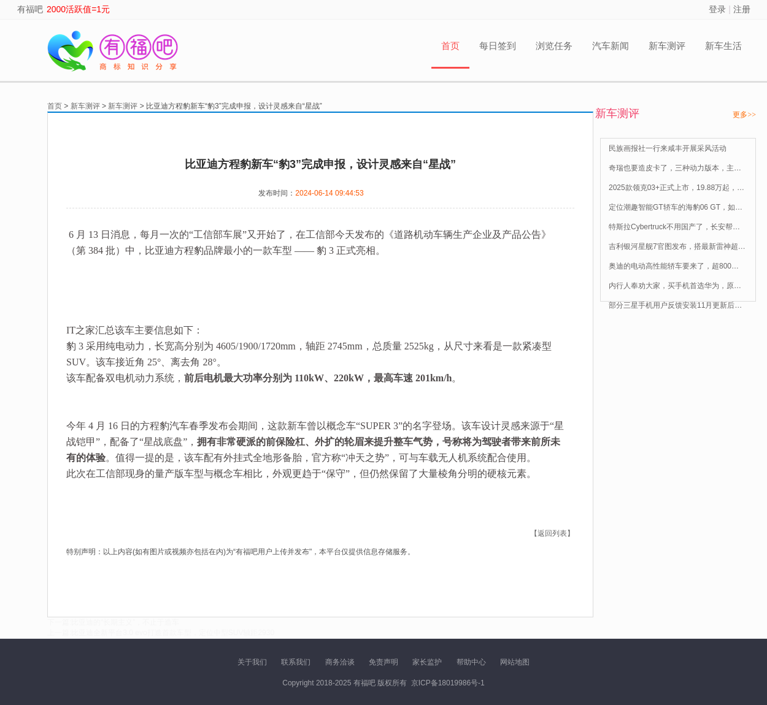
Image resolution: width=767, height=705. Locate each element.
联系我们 (295, 662)
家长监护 (427, 662)
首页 (450, 45)
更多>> (744, 114)
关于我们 (252, 662)
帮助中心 (471, 662)
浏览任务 (554, 45)
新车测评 (667, 45)
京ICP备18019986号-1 (448, 683)
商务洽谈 (340, 662)
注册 (741, 9)
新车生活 (723, 45)
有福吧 (30, 9)
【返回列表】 (552, 533)
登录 (717, 9)
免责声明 (383, 662)
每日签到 (497, 45)
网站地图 (515, 662)
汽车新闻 (610, 45)
